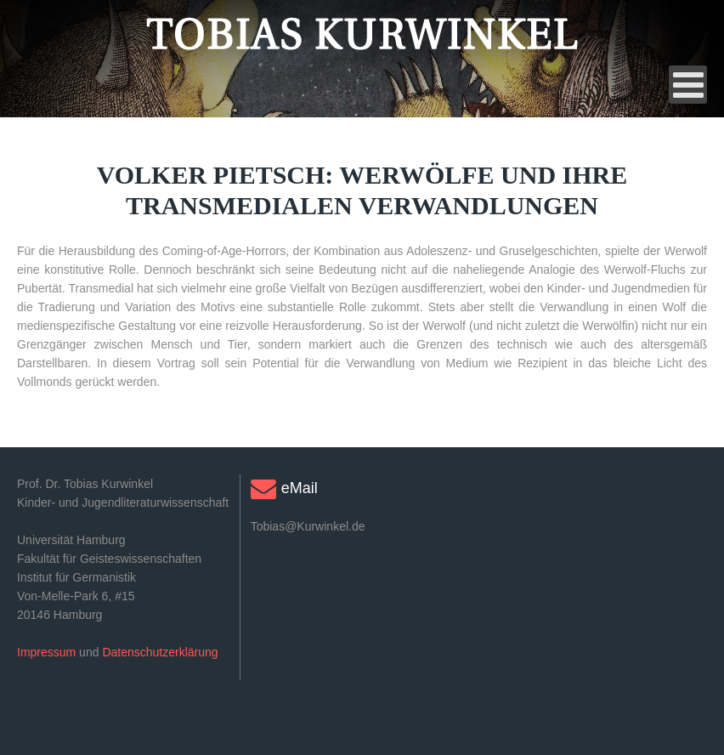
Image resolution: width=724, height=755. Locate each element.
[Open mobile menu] (688, 84)
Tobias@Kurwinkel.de (308, 526)
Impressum (46, 652)
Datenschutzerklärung (160, 652)
